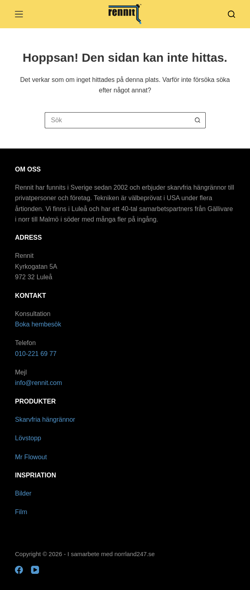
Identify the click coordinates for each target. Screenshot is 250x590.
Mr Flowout (31, 457)
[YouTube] (35, 570)
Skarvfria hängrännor (45, 419)
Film (21, 511)
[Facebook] (19, 570)
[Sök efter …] (117, 120)
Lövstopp (28, 438)
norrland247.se (134, 553)
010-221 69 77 (35, 353)
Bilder (23, 493)
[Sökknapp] (198, 120)
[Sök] (231, 14)
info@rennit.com (38, 382)
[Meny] (19, 14)
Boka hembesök (38, 324)
